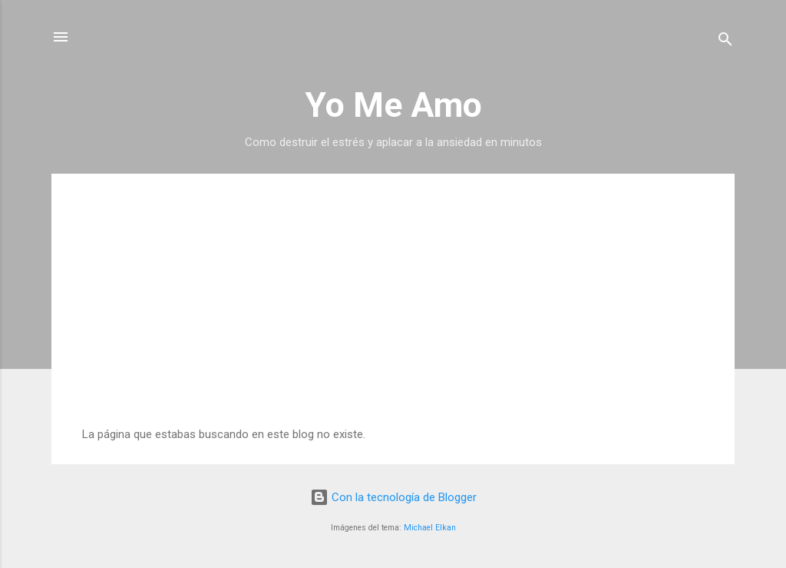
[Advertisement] (393, 312)
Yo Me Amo (393, 105)
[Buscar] (725, 41)
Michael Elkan (430, 528)
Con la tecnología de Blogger (393, 497)
